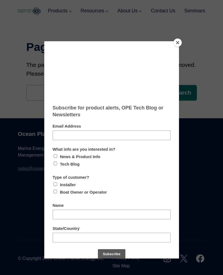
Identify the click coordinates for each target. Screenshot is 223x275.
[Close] (178, 42)
